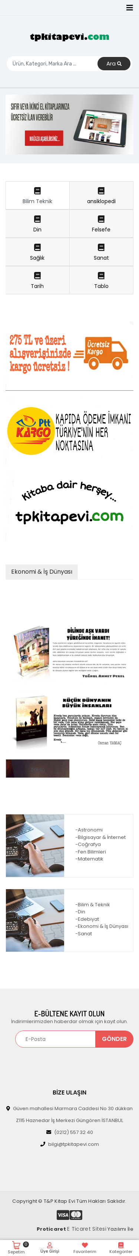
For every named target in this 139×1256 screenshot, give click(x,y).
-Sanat (83, 933)
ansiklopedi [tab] (102, 196)
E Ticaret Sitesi (86, 1229)
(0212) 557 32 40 (69, 1132)
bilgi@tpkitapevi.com (69, 1144)
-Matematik (89, 858)
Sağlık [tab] (37, 253)
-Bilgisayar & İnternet (100, 837)
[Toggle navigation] (129, 8)
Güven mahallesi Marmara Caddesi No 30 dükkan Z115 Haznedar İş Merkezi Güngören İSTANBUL (69, 1114)
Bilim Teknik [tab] (37, 196)
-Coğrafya (88, 844)
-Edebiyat (87, 919)
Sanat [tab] (102, 253)
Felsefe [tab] (102, 224)
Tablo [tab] (102, 281)
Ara (114, 63)
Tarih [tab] (37, 281)
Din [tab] (37, 224)
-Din (80, 911)
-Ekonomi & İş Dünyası (101, 926)
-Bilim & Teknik (92, 904)
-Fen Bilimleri (90, 851)
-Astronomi (89, 829)
